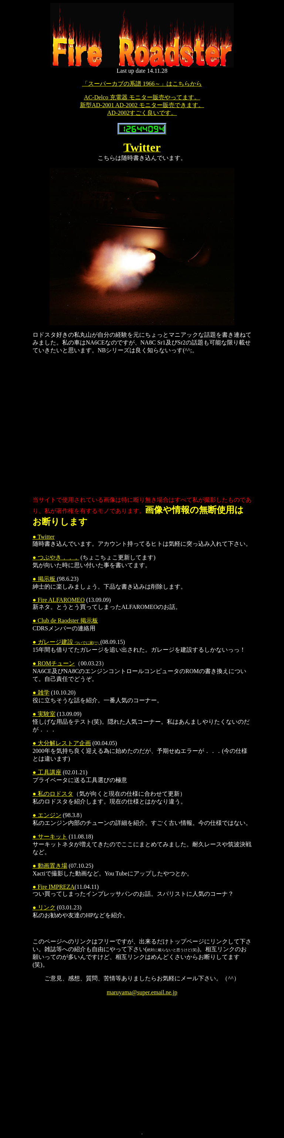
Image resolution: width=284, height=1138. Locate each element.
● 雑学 (41, 692)
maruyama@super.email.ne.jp (141, 992)
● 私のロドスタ (53, 794)
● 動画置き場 (50, 866)
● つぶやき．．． (56, 557)
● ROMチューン (54, 663)
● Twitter (43, 537)
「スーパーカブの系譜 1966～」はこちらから (142, 83)
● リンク (44, 907)
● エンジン (47, 815)
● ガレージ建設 (66, 642)
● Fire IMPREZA (54, 887)
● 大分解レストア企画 (62, 743)
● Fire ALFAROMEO (59, 600)
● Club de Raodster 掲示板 (65, 620)
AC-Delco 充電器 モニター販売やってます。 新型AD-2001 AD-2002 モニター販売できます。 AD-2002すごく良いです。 (142, 105)
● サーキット (50, 836)
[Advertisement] (158, 425)
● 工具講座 (47, 772)
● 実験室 (44, 714)
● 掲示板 (45, 579)
